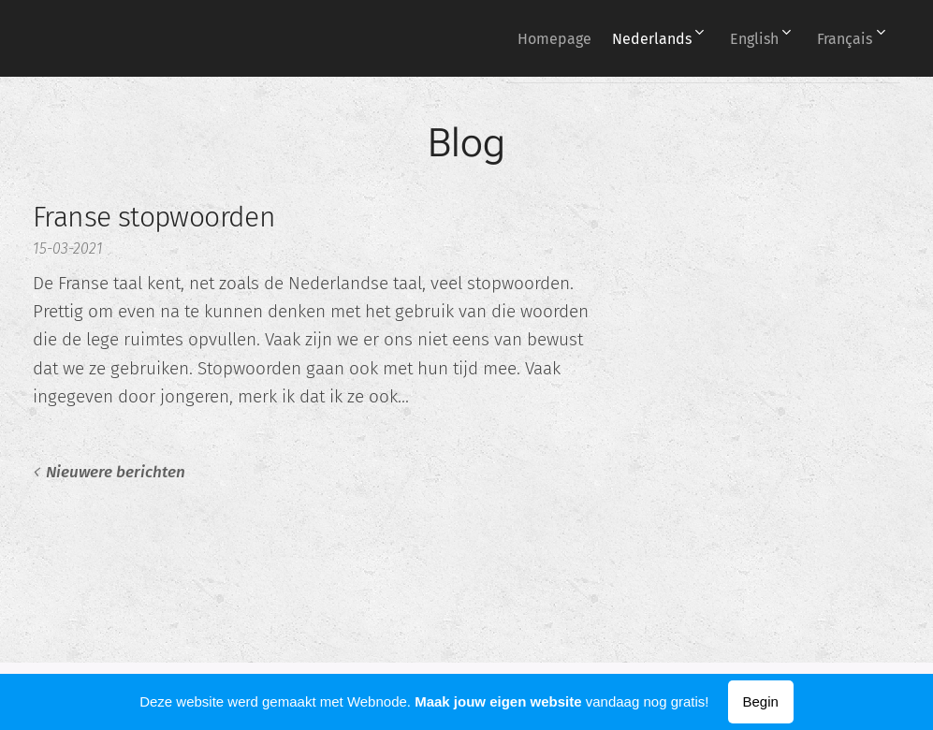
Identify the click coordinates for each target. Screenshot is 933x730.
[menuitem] (522, 38)
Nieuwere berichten (115, 472)
